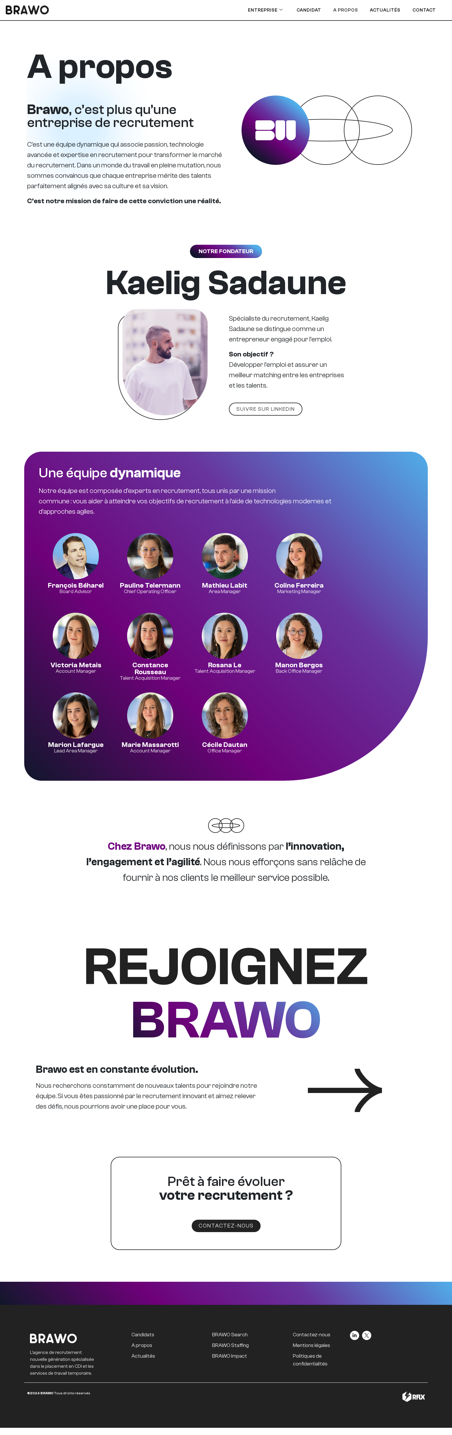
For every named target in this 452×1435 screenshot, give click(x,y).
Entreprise (251, 10)
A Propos (336, 10)
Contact (420, 10)
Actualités (379, 10)
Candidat (297, 10)
